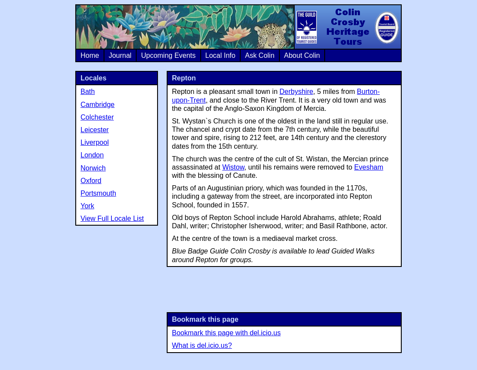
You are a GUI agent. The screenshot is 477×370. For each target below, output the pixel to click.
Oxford (91, 180)
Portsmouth (98, 193)
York (87, 206)
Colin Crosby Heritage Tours (347, 27)
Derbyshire (296, 91)
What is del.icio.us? (202, 345)
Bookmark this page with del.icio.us (226, 333)
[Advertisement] (284, 289)
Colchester (97, 117)
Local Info (220, 55)
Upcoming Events (168, 55)
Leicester (95, 129)
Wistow (233, 167)
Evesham (368, 167)
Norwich (93, 168)
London (92, 155)
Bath (88, 91)
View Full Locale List (112, 218)
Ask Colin (260, 55)
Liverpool (95, 142)
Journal (120, 55)
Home (90, 55)
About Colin (302, 55)
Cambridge (97, 104)
